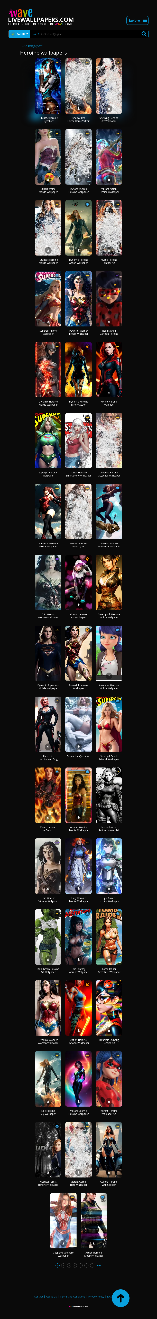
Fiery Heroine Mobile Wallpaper (78, 899)
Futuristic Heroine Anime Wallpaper (48, 545)
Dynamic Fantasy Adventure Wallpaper (109, 545)
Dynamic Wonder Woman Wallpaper (48, 1041)
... (92, 1265)
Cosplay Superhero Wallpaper (63, 1254)
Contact (38, 1296)
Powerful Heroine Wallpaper (78, 687)
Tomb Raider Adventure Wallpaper (109, 970)
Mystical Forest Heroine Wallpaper (48, 1183)
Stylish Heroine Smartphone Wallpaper (78, 474)
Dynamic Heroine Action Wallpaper (78, 261)
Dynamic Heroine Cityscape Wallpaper (109, 474)
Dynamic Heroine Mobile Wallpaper (48, 403)
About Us (51, 1296)
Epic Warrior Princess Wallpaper (48, 899)
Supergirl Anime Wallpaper (48, 332)
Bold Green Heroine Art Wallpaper (48, 970)
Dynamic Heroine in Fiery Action (78, 403)
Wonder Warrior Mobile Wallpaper (78, 828)
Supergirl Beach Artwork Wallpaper (109, 758)
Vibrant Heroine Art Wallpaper (78, 616)
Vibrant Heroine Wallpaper (108, 403)
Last (98, 1265)
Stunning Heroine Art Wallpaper (108, 119)
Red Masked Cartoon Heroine (109, 332)
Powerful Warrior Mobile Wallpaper (78, 332)
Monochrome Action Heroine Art (109, 828)
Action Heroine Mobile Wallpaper (93, 1254)
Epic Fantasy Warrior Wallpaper (78, 970)
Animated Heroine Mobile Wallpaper (109, 687)
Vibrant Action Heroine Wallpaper (109, 190)
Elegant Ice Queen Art (78, 756)
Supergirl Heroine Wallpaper (48, 474)
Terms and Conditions (72, 1296)
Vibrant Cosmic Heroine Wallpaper (78, 1112)
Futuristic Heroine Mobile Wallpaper (48, 261)
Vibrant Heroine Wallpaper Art (108, 1112)
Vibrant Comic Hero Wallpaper (78, 1183)
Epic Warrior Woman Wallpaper (48, 616)
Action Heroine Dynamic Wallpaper (78, 1041)
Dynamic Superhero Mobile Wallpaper (48, 687)
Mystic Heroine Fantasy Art (109, 261)
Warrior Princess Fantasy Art (79, 545)
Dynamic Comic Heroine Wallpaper (78, 190)
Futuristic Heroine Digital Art (48, 119)
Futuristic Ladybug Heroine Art (109, 1041)
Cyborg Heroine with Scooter (108, 1183)
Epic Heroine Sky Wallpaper (48, 1112)
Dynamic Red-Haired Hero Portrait (78, 119)
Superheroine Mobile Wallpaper (48, 190)
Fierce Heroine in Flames (48, 828)
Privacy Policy (96, 1296)
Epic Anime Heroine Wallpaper (109, 899)
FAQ (109, 1296)
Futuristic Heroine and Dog (48, 758)
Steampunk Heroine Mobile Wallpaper (109, 616)
